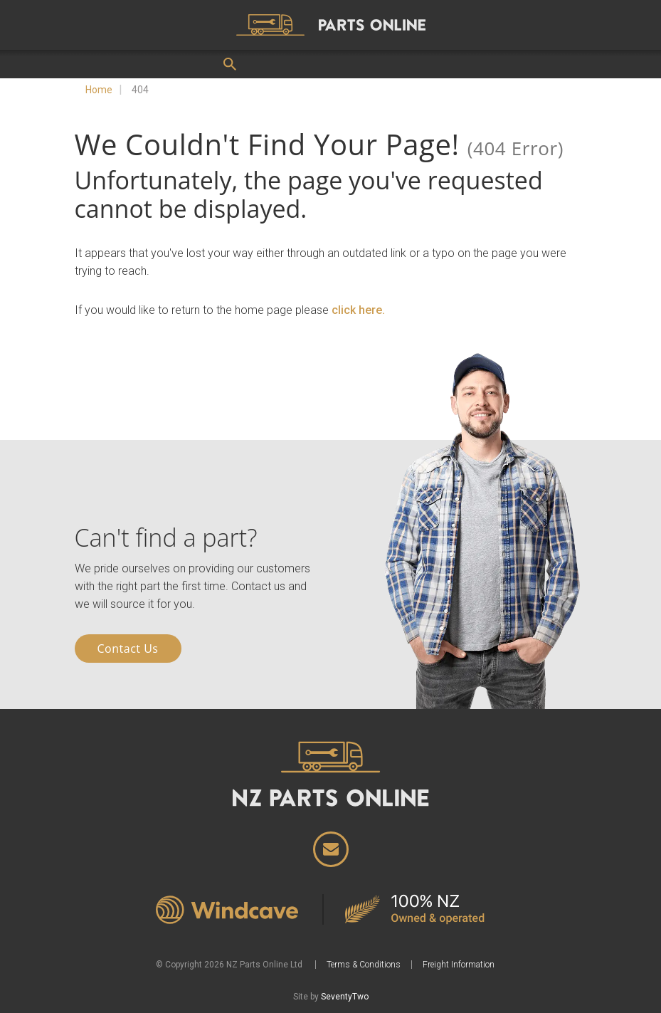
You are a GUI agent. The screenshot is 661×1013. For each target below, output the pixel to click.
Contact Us (128, 648)
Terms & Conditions (364, 964)
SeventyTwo (345, 997)
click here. (358, 310)
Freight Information (459, 964)
